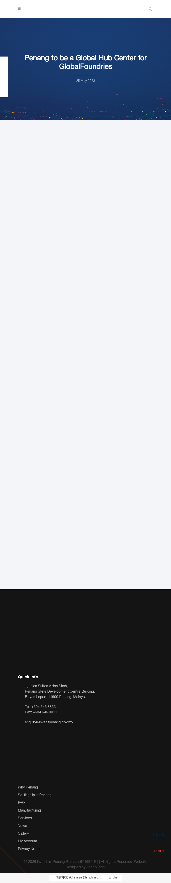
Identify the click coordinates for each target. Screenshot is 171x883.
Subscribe (159, 828)
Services (25, 818)
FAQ (21, 803)
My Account (27, 841)
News (22, 826)
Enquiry (159, 844)
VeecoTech (95, 867)
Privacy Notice (30, 849)
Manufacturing (29, 810)
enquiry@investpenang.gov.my (49, 722)
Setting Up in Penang (34, 795)
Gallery (23, 833)
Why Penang (28, 787)
